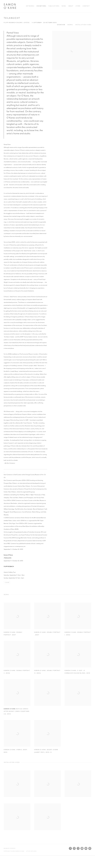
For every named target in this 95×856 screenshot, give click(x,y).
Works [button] (70, 24)
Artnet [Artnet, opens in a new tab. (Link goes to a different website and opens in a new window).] (82, 848)
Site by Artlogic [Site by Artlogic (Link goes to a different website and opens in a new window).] (31, 851)
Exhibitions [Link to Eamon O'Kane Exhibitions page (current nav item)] (41, 6)
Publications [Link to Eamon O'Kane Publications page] (54, 6)
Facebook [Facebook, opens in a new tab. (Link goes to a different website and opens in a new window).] (70, 848)
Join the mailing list (85, 848)
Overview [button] (61, 24)
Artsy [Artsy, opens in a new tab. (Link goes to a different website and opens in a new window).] (78, 848)
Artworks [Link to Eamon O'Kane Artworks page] (30, 6)
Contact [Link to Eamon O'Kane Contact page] (86, 6)
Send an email (89, 848)
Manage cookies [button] (9, 848)
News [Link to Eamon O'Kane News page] (64, 6)
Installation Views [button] (83, 24)
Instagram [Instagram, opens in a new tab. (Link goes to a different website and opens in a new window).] (74, 848)
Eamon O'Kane (10, 6)
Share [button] (7, 582)
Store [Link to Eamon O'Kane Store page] (78, 6)
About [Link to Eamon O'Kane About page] (70, 6)
